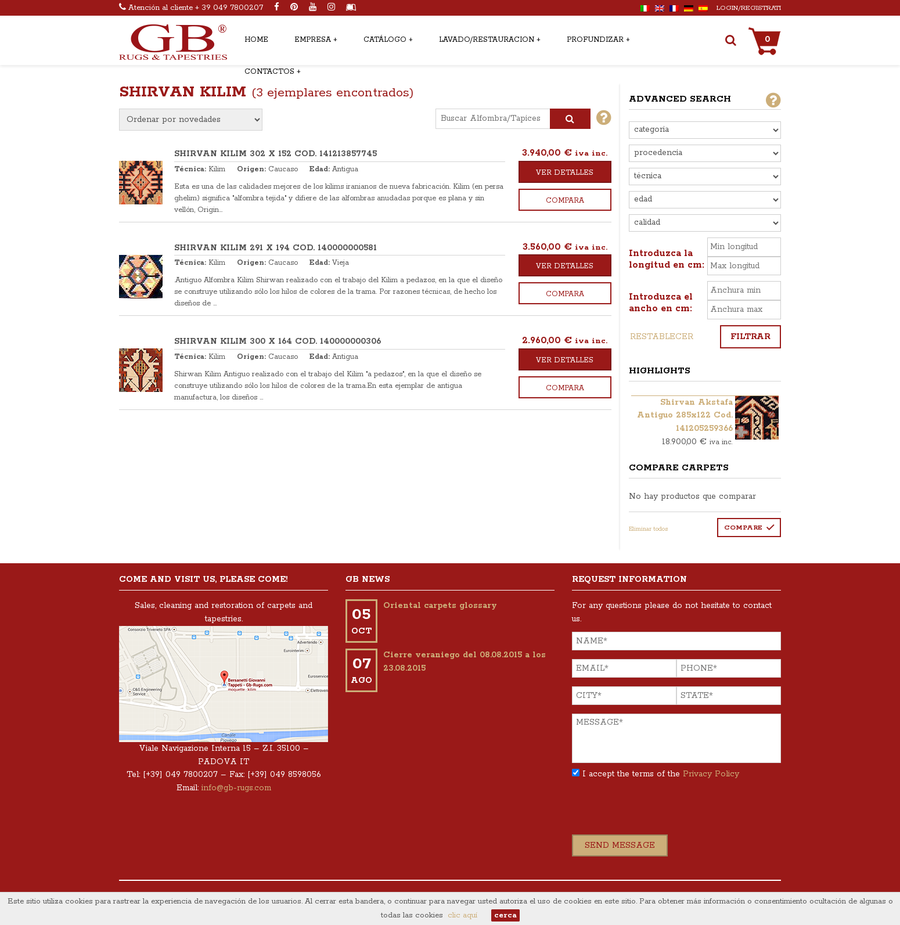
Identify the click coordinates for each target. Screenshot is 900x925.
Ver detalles (564, 172)
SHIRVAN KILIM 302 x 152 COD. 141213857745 (275, 154)
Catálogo (384, 39)
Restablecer (661, 337)
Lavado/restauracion (486, 39)
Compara (565, 200)
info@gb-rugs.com (236, 788)
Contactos (269, 71)
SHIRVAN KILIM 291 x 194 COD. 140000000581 (275, 248)
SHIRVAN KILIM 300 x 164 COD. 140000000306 (277, 341)
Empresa (312, 39)
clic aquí (462, 915)
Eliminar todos (648, 529)
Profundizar (595, 39)
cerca (505, 915)
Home (256, 39)
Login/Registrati (749, 7)
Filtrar (750, 337)
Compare (743, 527)
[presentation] (660, 811)
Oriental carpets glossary (440, 605)
